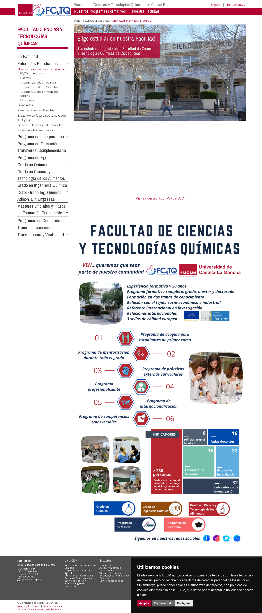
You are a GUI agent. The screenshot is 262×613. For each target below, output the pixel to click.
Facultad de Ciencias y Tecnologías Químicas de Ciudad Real (122, 4)
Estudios (105, 560)
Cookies (36, 605)
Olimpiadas (25, 105)
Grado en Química (33, 165)
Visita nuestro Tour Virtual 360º (160, 198)
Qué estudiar (107, 565)
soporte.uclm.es (30, 580)
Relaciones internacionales (80, 565)
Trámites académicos (35, 227)
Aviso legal (23, 605)
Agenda (69, 573)
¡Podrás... (26, 78)
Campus (69, 567)
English (215, 5)
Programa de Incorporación (40, 137)
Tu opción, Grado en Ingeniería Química (39, 93)
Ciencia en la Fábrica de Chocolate (40, 125)
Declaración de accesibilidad (33, 609)
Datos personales (52, 605)
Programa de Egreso (35, 157)
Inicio (77, 20)
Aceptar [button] (144, 603)
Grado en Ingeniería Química (42, 185)
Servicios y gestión (75, 580)
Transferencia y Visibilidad (40, 235)
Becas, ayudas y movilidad (114, 575)
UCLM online (106, 570)
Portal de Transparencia (79, 578)
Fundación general (75, 583)
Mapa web (56, 609)
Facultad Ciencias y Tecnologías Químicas (40, 36)
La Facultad (27, 56)
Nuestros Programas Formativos (100, 11)
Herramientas (236, 5)
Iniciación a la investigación (35, 130)
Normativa (71, 585)
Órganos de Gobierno (77, 570)
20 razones (27, 100)
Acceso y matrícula (110, 567)
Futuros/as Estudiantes (37, 63)
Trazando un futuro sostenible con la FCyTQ (41, 117)
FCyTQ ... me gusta (31, 73)
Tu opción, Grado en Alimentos (39, 87)
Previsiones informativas (79, 575)
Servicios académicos (111, 580)
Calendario (105, 578)
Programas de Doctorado (38, 220)
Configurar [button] (184, 603)
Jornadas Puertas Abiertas (35, 110)
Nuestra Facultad (145, 11)
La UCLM (71, 560)
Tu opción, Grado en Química (38, 82)
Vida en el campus (110, 573)
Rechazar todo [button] (163, 603)
